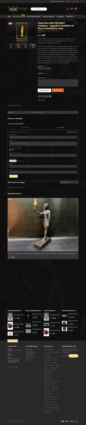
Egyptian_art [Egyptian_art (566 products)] (47, 368)
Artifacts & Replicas (48, 16)
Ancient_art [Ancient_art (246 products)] (46, 352)
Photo (10, 150)
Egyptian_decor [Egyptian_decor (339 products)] (55, 368)
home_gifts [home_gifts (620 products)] (46, 399)
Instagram (16, 367)
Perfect (75, 132)
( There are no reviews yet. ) (51, 31)
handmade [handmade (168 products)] (46, 389)
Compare (42, 100)
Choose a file (12, 159)
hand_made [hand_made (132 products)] (47, 391)
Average (71, 132)
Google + (47, 96)
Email (50, 96)
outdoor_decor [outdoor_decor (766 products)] (47, 404)
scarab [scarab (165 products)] (45, 407)
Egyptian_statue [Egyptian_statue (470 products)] (47, 378)
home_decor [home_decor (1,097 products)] (55, 397)
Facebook (39, 96)
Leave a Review (25, 127)
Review (11, 140)
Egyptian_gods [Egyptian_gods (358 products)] (47, 373)
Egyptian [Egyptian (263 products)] (57, 365)
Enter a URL (15, 153)
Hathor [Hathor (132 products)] (52, 391)
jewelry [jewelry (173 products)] (53, 402)
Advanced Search (30, 356)
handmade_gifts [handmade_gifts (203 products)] (54, 389)
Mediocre (69, 132)
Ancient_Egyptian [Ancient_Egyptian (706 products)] (48, 357)
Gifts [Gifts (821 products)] (54, 383)
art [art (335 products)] (49, 362)
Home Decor (69, 16)
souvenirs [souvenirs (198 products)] (52, 410)
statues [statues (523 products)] (57, 410)
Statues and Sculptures (33, 16)
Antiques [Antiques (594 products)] (55, 360)
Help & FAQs (29, 349)
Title (13, 135)
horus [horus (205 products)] (52, 399)
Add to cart (45, 90)
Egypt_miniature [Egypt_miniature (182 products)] (47, 383)
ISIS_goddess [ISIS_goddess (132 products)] (47, 402)
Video (13, 150)
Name (11, 164)
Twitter (42, 96)
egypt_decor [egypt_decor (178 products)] (56, 381)
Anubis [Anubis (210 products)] (45, 362)
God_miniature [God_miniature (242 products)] (55, 386)
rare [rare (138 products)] (53, 404)
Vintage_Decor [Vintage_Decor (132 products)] (47, 412)
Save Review (13, 176)
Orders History (29, 354)
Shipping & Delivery (30, 353)
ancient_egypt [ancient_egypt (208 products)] (47, 355)
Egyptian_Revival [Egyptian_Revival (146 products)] (48, 376)
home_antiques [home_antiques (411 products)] (47, 397)
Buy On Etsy (57, 90)
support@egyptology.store (14, 359)
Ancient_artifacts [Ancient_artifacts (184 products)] (54, 352)
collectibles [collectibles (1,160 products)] (54, 362)
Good (73, 132)
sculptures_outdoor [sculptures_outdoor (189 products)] (53, 407)
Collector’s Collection (18, 16)
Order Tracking (29, 351)
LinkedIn (44, 96)
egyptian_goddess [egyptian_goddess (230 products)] (48, 370)
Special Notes (42, 78)
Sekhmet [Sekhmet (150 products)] (46, 410)
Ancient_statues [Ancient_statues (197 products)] (47, 360)
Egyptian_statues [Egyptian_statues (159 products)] (48, 381)
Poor (67, 132)
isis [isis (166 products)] (56, 399)
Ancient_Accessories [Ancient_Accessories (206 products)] (48, 349)
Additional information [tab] (15, 105)
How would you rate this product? (18, 132)
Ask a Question (61, 127)
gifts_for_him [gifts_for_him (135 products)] (47, 386)
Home (9, 16)
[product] (43, 224)
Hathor (9, 252)
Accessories (60, 16)
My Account (28, 358)
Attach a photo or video (15, 148)
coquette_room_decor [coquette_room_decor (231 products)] (49, 365)
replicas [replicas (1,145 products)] (57, 404)
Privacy (27, 360)
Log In (68, 1)
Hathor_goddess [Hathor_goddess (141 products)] (48, 394)
